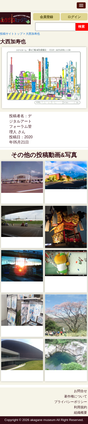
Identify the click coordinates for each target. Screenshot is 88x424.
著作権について (75, 396)
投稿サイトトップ (11, 33)
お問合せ (80, 391)
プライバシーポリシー (70, 402)
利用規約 (80, 407)
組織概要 (80, 412)
